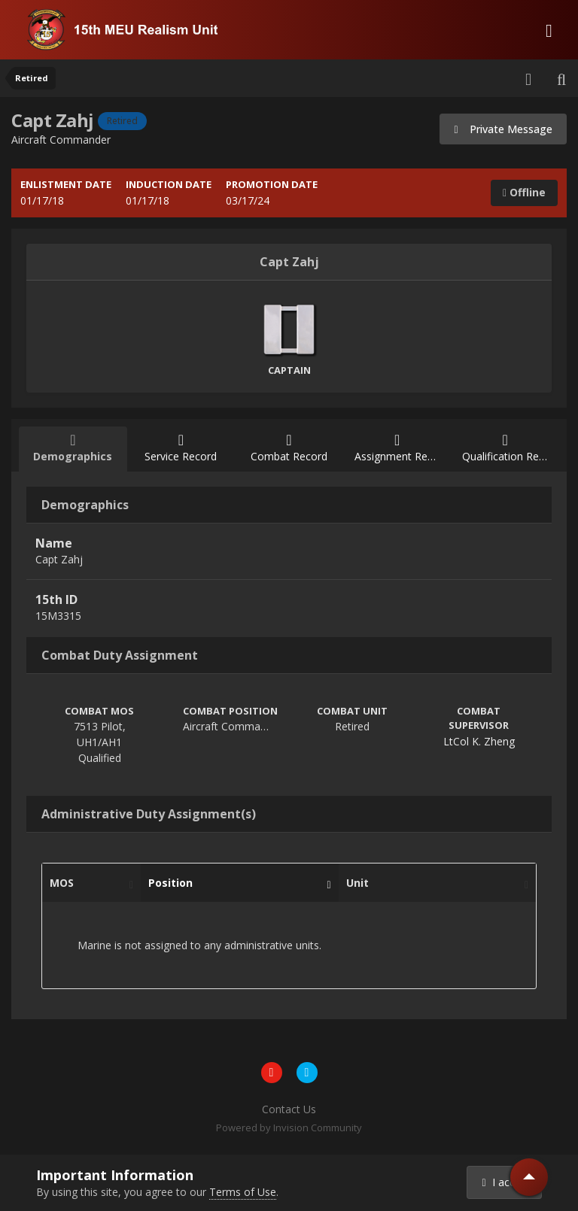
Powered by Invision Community (289, 1127)
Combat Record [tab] (289, 447)
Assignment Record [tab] (401, 447)
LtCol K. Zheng (479, 741)
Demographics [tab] (73, 447)
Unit (433, 883)
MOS (88, 883)
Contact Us (289, 1109)
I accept (506, 1182)
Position (235, 883)
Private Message (503, 129)
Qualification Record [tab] (510, 447)
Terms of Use (242, 1192)
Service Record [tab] (181, 447)
